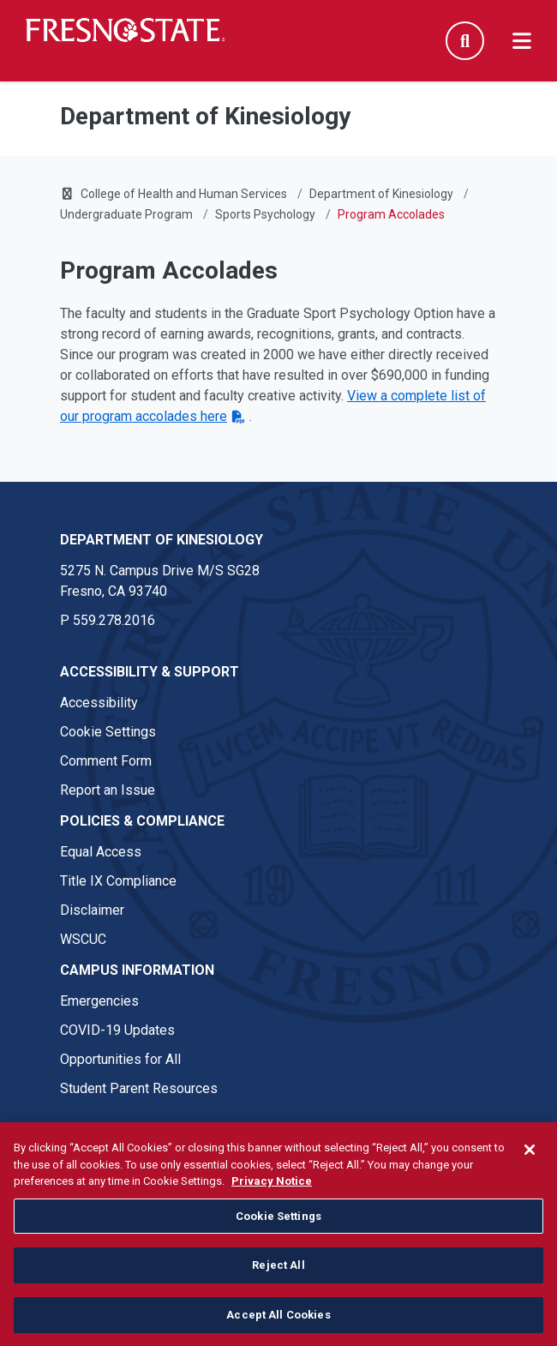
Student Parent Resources (139, 1088)
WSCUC (83, 939)
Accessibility (99, 702)
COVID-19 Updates (117, 1030)
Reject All (278, 1272)
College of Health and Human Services (184, 194)
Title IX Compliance (118, 881)
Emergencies (99, 1001)
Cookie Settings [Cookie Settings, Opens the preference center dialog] (278, 1223)
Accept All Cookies (278, 1322)
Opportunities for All (120, 1059)
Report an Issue (107, 790)
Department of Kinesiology (381, 194)
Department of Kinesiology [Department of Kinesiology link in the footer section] (161, 540)
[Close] (529, 1157)
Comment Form (106, 761)
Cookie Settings (108, 732)
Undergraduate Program (126, 214)
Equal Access (100, 852)
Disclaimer (92, 910)
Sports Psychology (265, 214)
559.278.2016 (114, 620)
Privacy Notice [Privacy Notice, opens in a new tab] (271, 1188)
